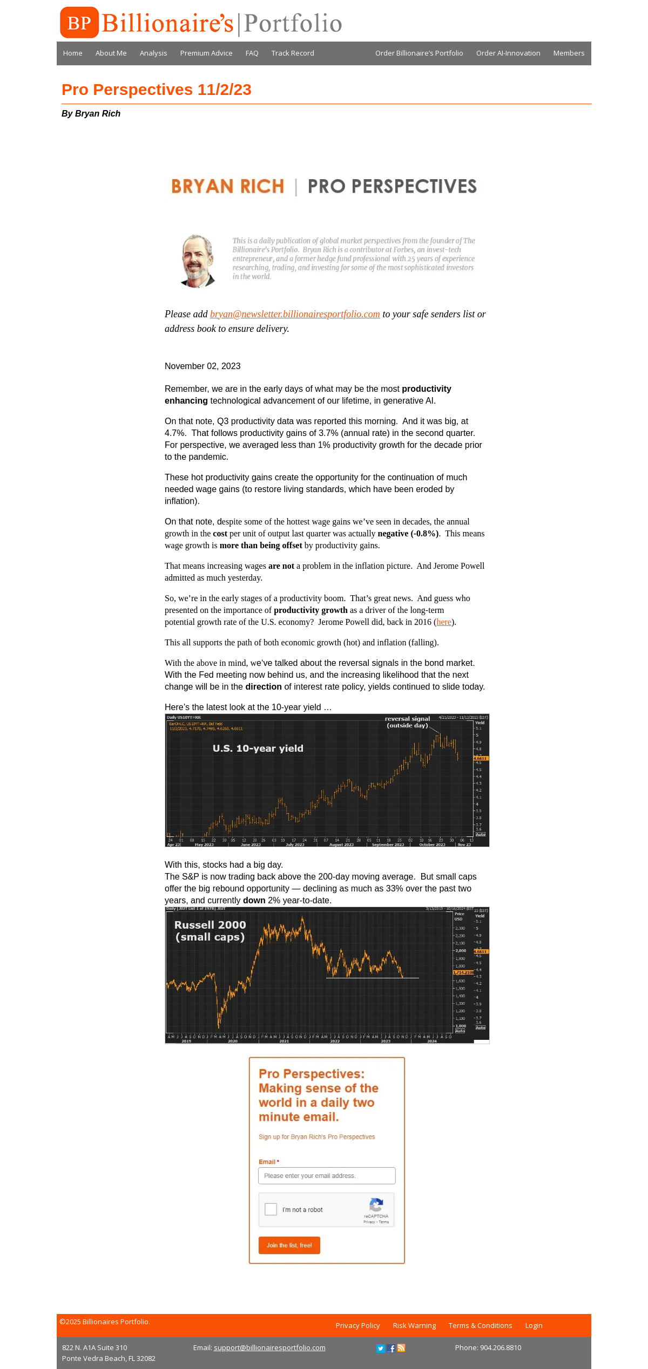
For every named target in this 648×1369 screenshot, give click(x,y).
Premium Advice (206, 53)
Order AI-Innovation (508, 53)
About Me (111, 53)
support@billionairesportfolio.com (270, 1347)
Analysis (153, 53)
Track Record (293, 53)
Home (73, 53)
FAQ (252, 53)
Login (534, 1325)
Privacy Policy (358, 1325)
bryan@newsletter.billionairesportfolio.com (295, 314)
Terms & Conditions (480, 1325)
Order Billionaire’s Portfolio (419, 53)
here (443, 621)
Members (569, 53)
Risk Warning (414, 1325)
